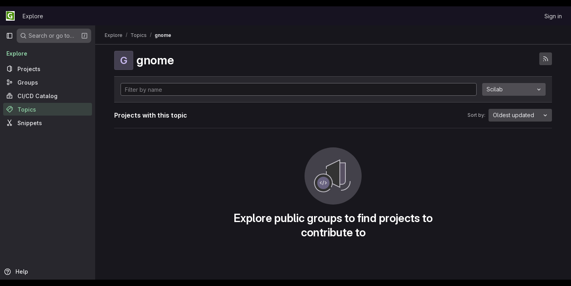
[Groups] (47, 82)
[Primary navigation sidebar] (9, 35)
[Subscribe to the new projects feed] (545, 58)
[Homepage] (10, 16)
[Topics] (47, 109)
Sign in (553, 16)
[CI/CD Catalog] (47, 95)
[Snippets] (47, 122)
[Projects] (47, 68)
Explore (33, 16)
